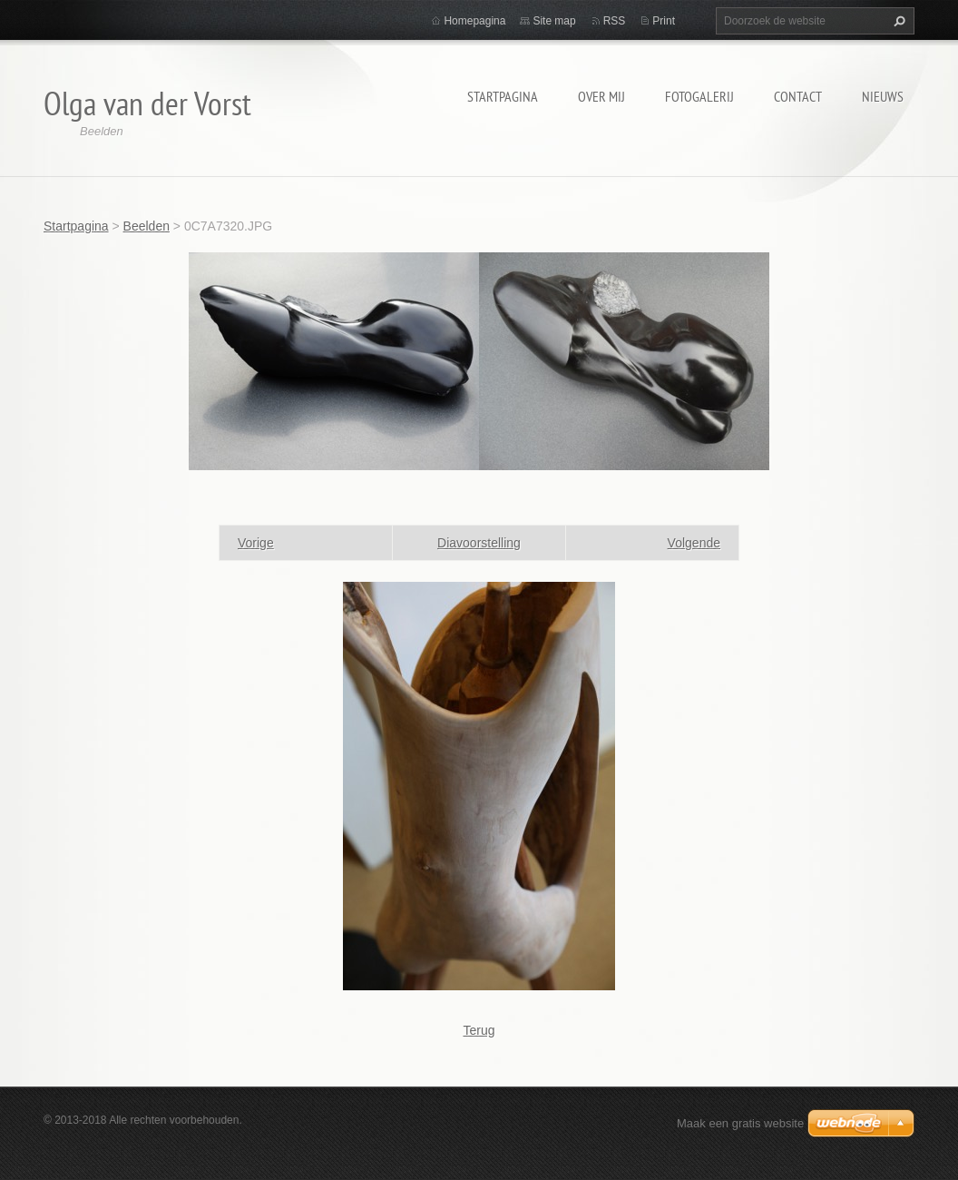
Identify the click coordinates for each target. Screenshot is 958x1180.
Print (663, 21)
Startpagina (502, 96)
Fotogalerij (699, 96)
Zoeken (897, 20)
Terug (478, 1030)
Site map (554, 21)
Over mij (601, 96)
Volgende (694, 543)
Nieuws (883, 96)
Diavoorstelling (479, 543)
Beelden (146, 226)
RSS (614, 21)
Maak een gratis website (740, 1123)
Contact (798, 96)
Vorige (256, 543)
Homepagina (474, 21)
